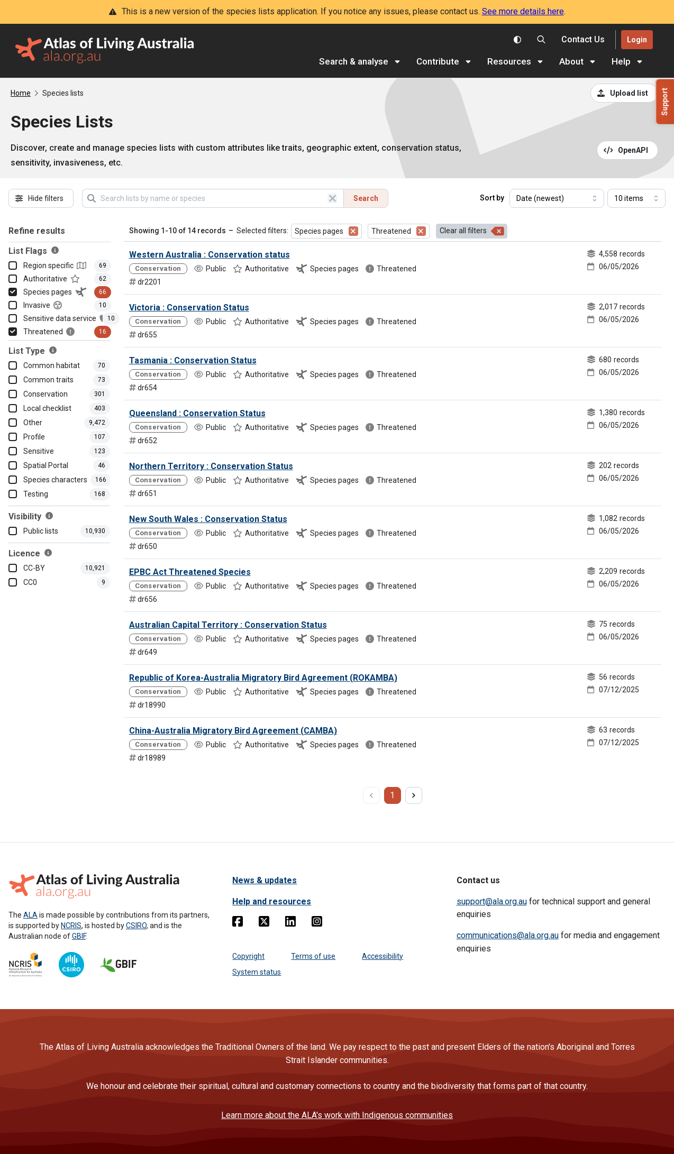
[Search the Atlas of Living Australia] (541, 39)
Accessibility (382, 956)
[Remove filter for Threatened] (421, 231)
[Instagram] (317, 923)
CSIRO (136, 925)
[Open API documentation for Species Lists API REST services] (628, 150)
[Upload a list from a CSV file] (624, 93)
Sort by (492, 198)
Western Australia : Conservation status (209, 255)
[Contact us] (583, 40)
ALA (30, 915)
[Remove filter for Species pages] (353, 231)
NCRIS (71, 925)
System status (256, 972)
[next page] (413, 795)
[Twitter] (264, 923)
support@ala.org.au (492, 901)
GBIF (79, 936)
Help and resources (271, 901)
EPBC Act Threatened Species (190, 572)
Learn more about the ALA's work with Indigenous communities (337, 1115)
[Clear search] (332, 198)
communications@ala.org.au (508, 935)
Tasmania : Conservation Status (193, 360)
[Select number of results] (636, 198)
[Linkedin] (290, 923)
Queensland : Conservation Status (197, 413)
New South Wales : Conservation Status (208, 519)
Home (21, 93)
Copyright (248, 956)
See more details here (523, 11)
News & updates (264, 880)
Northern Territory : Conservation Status (211, 466)
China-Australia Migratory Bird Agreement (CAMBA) (233, 731)
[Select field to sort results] (556, 198)
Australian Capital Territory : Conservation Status (228, 625)
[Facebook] (237, 923)
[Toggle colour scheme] (517, 39)
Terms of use (313, 956)
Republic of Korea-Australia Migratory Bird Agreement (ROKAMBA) (263, 678)
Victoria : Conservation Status (189, 308)
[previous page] (371, 795)
